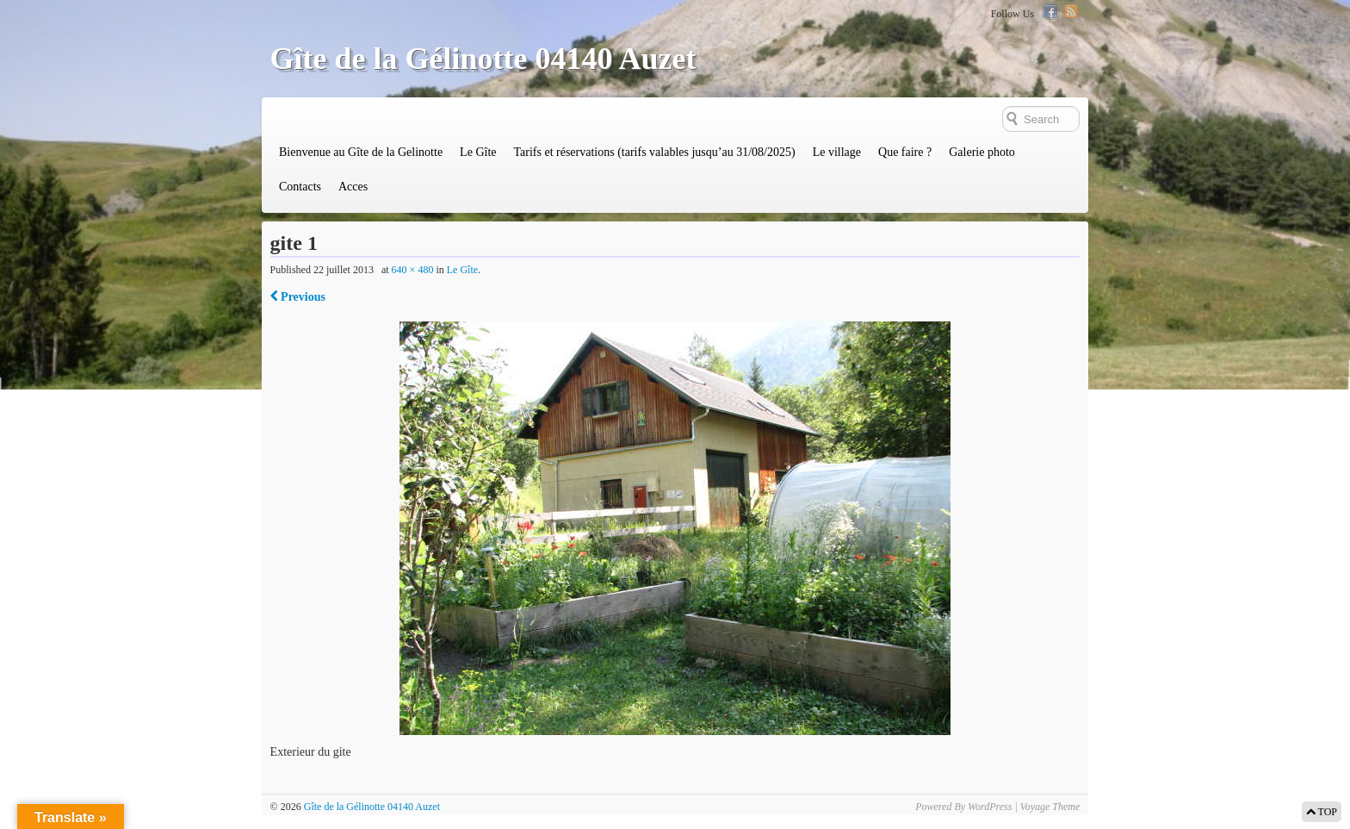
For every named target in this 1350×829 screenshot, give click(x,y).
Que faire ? (905, 152)
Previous (297, 296)
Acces (353, 186)
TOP (1321, 812)
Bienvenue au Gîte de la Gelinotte (361, 152)
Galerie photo (982, 152)
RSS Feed (1071, 11)
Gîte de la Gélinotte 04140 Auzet (483, 58)
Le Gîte (478, 152)
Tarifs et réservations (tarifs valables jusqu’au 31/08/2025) (654, 152)
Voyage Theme (1050, 807)
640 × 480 (413, 270)
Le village (837, 152)
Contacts (300, 186)
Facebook (1050, 11)
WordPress (990, 807)
